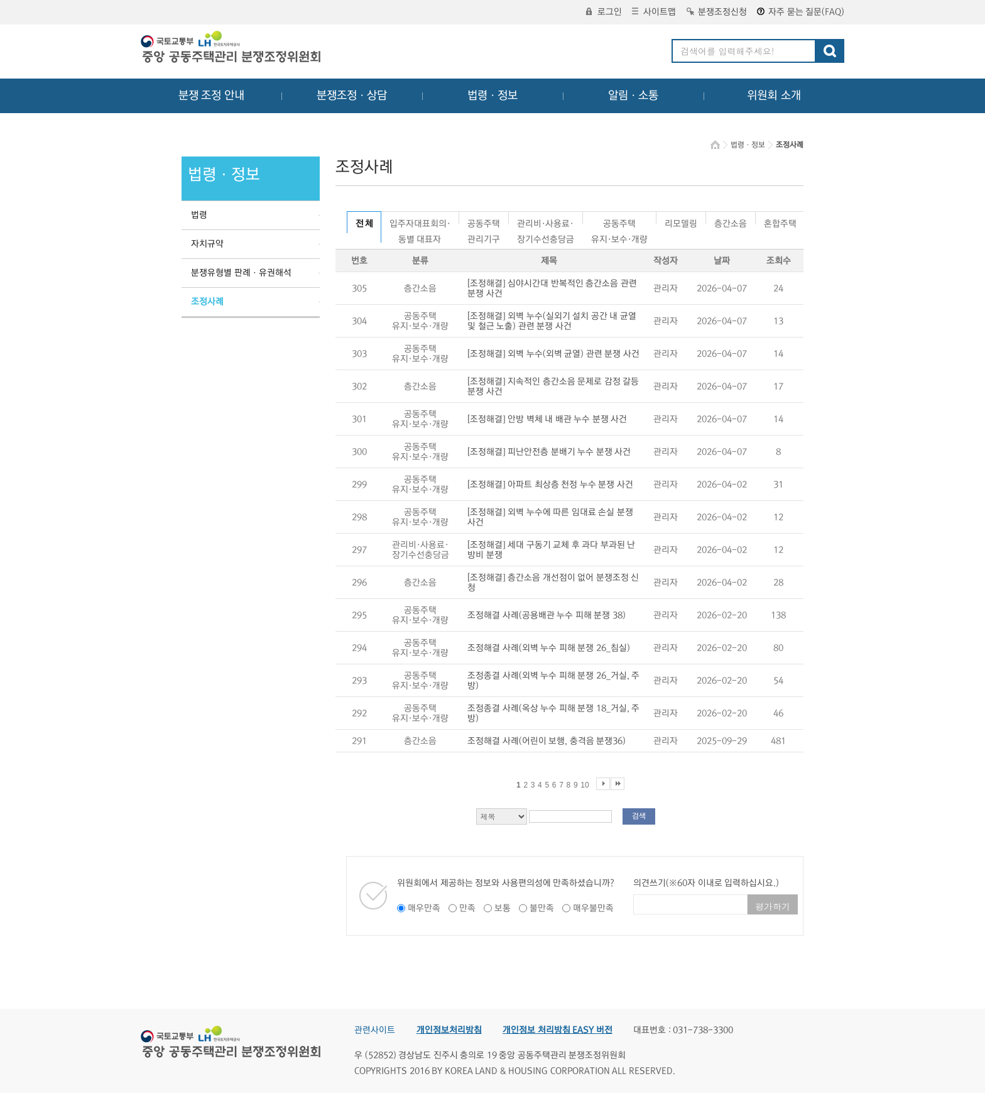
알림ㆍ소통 (633, 95)
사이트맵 (654, 12)
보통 (502, 908)
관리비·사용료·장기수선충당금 (545, 221)
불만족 (542, 908)
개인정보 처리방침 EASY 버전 (557, 1030)
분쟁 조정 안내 (211, 95)
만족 (467, 908)
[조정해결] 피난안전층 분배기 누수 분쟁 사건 (549, 452)
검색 (639, 816)
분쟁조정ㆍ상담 (352, 95)
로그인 (604, 12)
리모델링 (681, 221)
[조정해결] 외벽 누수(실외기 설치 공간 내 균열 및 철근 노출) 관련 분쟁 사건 (551, 321)
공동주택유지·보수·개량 (619, 221)
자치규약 (207, 244)
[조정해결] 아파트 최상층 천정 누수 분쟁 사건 (550, 485)
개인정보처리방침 (449, 1030)
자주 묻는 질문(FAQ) (800, 12)
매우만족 (424, 908)
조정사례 (207, 302)
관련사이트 (374, 1030)
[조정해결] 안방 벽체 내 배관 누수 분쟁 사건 (547, 419)
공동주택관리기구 (483, 221)
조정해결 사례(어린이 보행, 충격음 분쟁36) (546, 741)
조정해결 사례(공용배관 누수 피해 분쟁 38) (546, 615)
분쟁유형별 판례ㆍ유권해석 (241, 273)
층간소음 (730, 221)
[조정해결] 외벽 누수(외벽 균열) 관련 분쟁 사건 (553, 354)
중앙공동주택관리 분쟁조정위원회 (232, 48)
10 (584, 785)
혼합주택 (780, 221)
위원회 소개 (774, 95)
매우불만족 (593, 908)
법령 (199, 215)
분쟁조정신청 (717, 12)
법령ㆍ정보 (492, 95)
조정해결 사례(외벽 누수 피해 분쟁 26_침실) (548, 648)
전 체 (364, 224)
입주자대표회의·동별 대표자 (419, 221)
